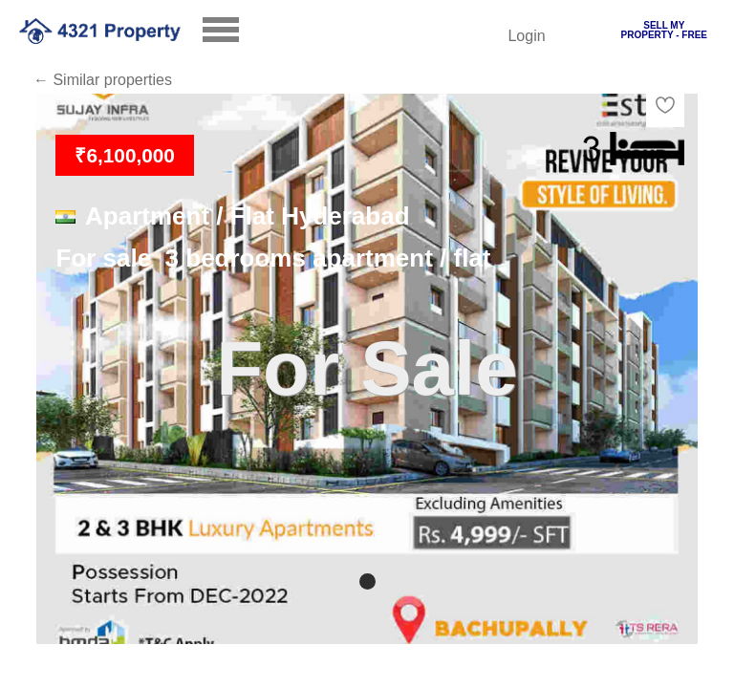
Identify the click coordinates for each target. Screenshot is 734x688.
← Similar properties (102, 80)
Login (526, 36)
